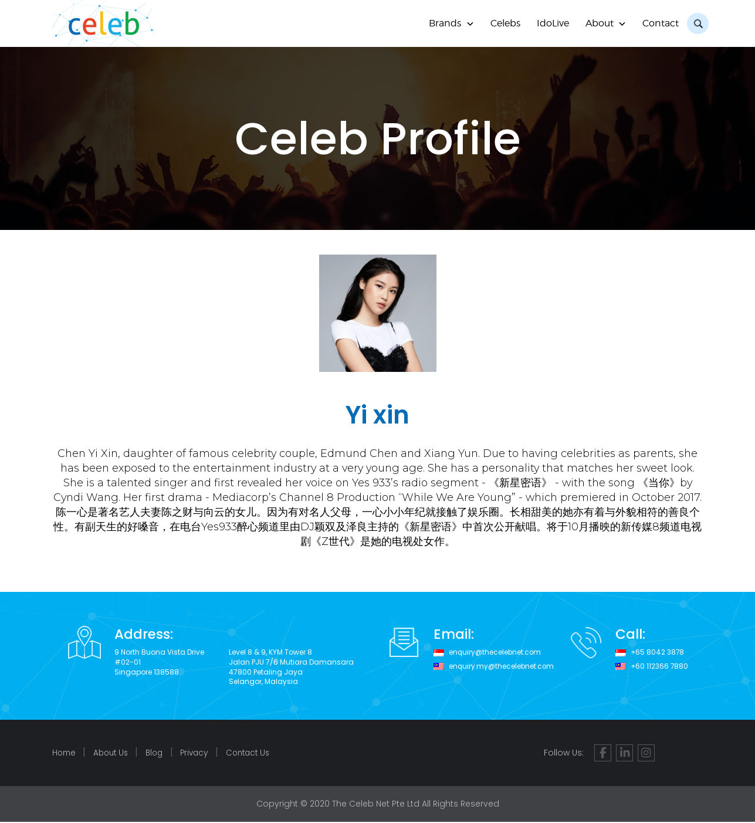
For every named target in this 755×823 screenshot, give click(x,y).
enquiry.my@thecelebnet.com (503, 666)
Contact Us (259, 753)
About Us (114, 753)
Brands (443, 23)
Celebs (504, 23)
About (598, 23)
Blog (160, 753)
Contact (659, 23)
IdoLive (551, 23)
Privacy (203, 753)
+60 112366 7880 (659, 666)
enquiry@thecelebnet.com (496, 652)
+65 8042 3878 (657, 652)
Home (64, 753)
